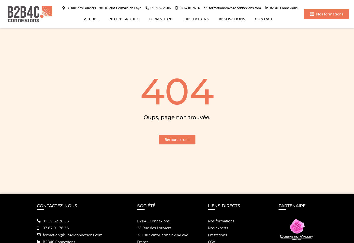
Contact (264, 18)
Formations (161, 18)
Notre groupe (124, 18)
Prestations (196, 18)
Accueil (92, 18)
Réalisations (232, 18)
